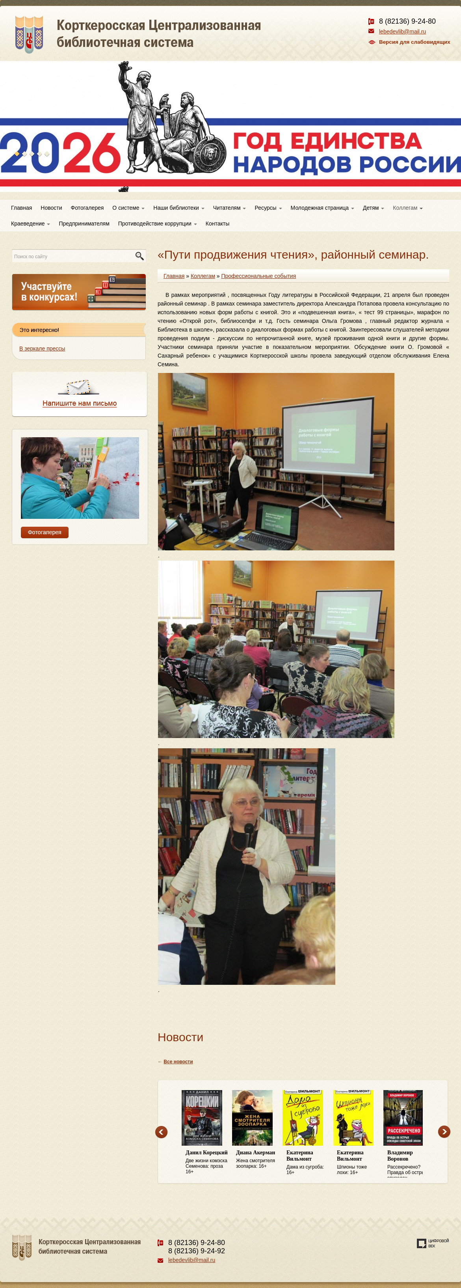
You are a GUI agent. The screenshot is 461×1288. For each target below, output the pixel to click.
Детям (373, 208)
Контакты (217, 223)
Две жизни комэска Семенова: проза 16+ (207, 1162)
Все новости (178, 1061)
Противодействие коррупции (157, 223)
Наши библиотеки (178, 208)
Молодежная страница (322, 208)
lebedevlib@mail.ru (402, 31)
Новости (51, 208)
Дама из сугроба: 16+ (307, 1162)
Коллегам (408, 208)
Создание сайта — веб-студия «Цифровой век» (433, 1243)
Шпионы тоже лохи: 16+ (358, 1162)
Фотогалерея (87, 208)
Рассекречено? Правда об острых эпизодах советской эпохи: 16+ (408, 1164)
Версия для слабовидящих (414, 42)
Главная (21, 208)
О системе (128, 208)
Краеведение (30, 223)
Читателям (229, 208)
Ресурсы (268, 208)
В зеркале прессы (42, 348)
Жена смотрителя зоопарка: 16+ (257, 1159)
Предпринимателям (84, 223)
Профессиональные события (258, 276)
